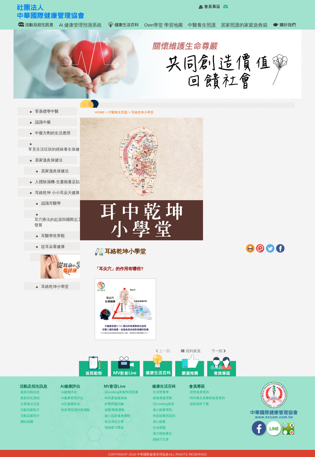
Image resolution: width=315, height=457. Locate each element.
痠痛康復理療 (162, 398)
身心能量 (159, 421)
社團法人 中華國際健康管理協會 (56, 11)
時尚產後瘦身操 (116, 398)
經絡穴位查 (161, 439)
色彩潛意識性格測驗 (75, 410)
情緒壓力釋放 (114, 427)
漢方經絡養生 (162, 433)
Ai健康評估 (70, 386)
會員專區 (197, 386)
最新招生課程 (30, 398)
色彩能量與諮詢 (164, 416)
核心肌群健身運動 (117, 416)
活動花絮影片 (30, 410)
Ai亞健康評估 (70, 404)
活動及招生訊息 (33, 386)
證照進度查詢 (199, 392)
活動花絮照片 (30, 416)
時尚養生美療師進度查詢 (207, 398)
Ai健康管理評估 (72, 398)
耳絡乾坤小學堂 (142, 112)
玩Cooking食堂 (163, 404)
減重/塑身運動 (115, 410)
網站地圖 (26, 421)
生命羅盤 (159, 427)
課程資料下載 (199, 404)
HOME (100, 112)
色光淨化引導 (114, 421)
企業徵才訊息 (30, 404)
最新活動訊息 (30, 392)
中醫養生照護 (117, 112)
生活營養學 (161, 392)
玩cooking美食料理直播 (121, 392)
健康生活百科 (164, 386)
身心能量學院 (162, 410)
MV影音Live (115, 386)
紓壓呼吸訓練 (114, 404)
